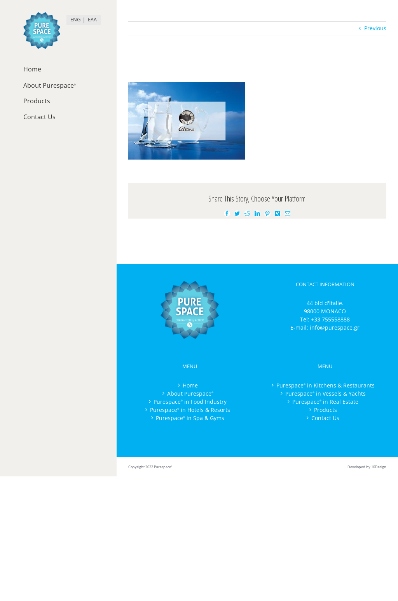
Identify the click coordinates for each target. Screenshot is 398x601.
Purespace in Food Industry (190, 401)
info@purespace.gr (335, 327)
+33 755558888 (330, 319)
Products (325, 409)
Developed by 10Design (366, 466)
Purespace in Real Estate (325, 401)
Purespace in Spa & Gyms (190, 418)
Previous (375, 28)
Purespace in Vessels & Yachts (325, 393)
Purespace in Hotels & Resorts (190, 409)
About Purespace (190, 393)
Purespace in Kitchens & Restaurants (325, 385)
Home (190, 385)
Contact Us (325, 418)
